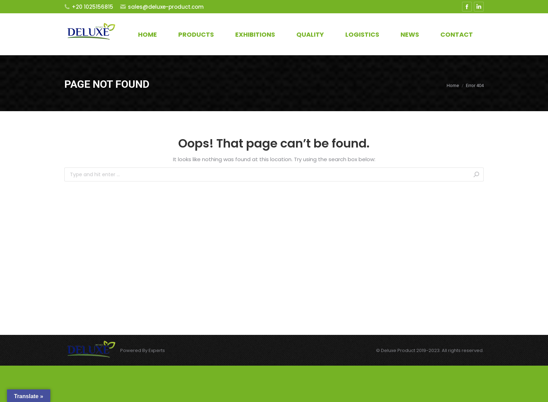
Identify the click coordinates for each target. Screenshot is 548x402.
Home (453, 85)
